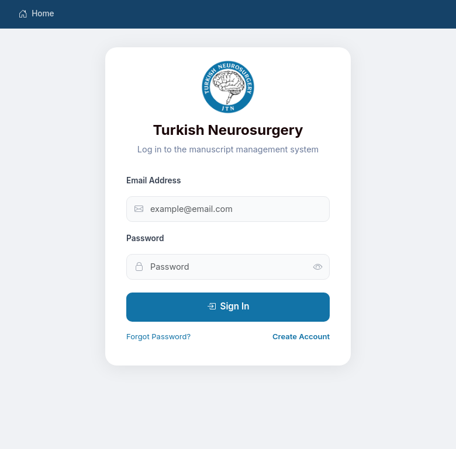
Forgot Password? (158, 336)
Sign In (228, 307)
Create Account (301, 336)
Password (145, 238)
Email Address (153, 180)
